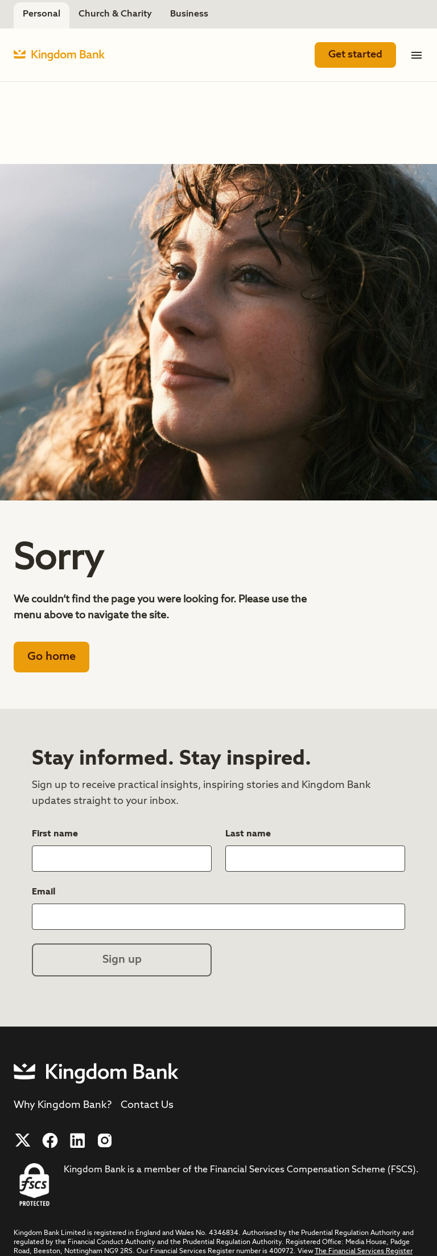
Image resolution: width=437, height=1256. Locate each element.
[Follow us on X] (23, 1140)
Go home (51, 657)
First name (56, 833)
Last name (249, 833)
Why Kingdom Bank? (63, 1105)
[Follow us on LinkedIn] (77, 1140)
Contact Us (147, 1105)
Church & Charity (115, 14)
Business (189, 14)
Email (45, 891)
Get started (355, 55)
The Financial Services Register (364, 1251)
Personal (41, 14)
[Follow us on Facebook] (50, 1140)
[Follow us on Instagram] (105, 1140)
